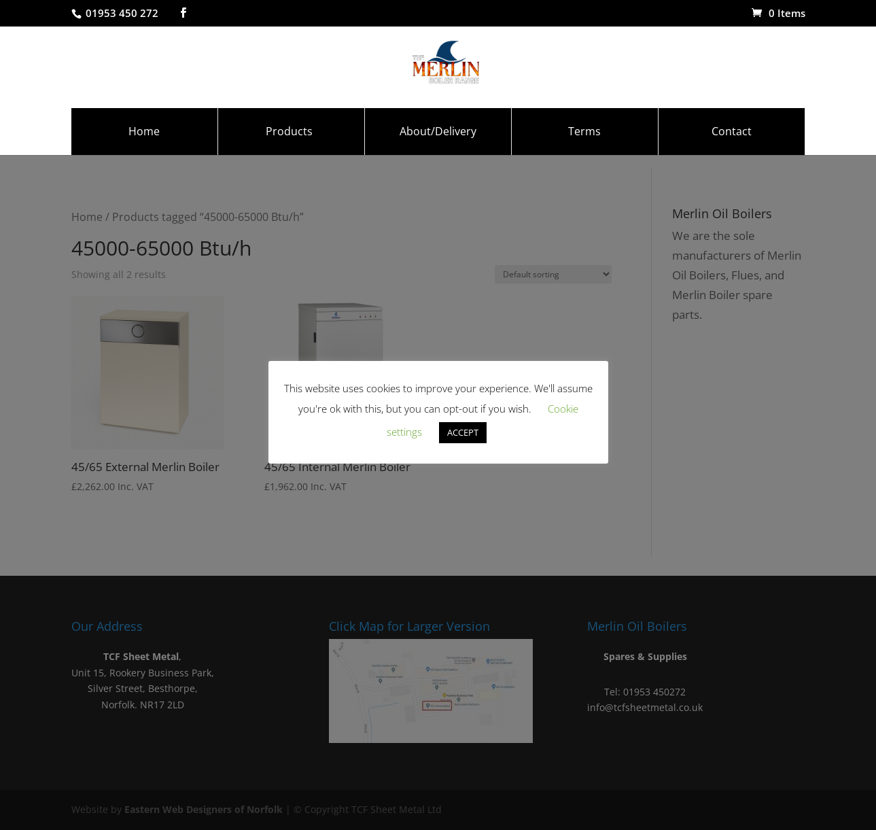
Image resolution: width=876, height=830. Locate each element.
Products (289, 144)
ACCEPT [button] (462, 432)
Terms (584, 144)
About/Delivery (438, 144)
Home (144, 144)
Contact (732, 144)
